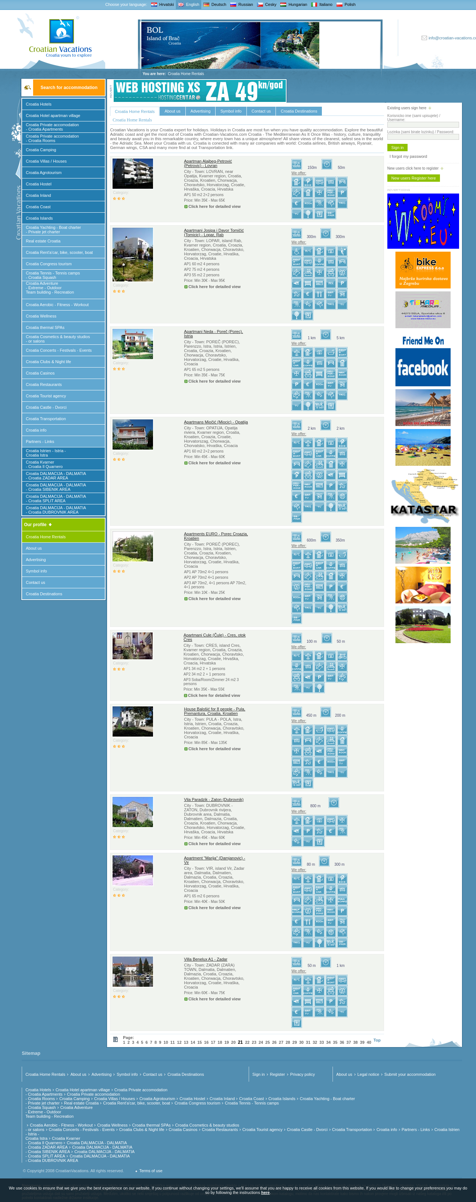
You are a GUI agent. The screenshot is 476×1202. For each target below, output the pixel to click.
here (265, 1192)
